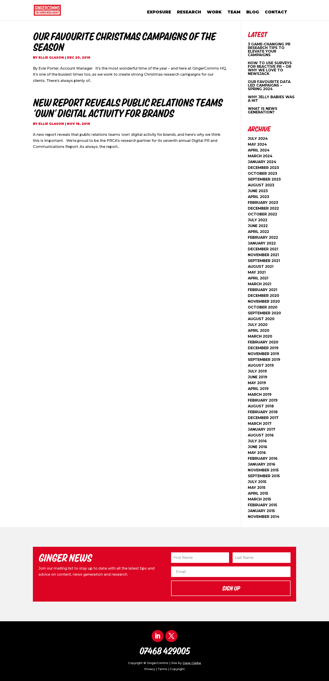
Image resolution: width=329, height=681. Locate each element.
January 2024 (262, 162)
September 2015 (264, 476)
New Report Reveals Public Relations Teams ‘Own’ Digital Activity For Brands (127, 108)
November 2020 (264, 301)
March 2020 (260, 336)
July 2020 (257, 325)
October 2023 (262, 173)
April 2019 (258, 389)
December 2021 (263, 249)
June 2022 (258, 226)
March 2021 (259, 284)
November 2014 (263, 517)
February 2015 (262, 505)
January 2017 (261, 429)
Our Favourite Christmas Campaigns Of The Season (124, 41)
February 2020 (263, 342)
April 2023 (258, 197)
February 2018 (263, 412)
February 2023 (263, 202)
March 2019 (260, 394)
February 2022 (263, 237)
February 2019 (263, 400)
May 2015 (256, 487)
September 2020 (264, 313)
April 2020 (258, 330)
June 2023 (258, 191)
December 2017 (263, 418)
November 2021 (263, 255)
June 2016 (257, 447)
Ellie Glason (51, 57)
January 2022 (262, 243)
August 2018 (261, 406)
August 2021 (261, 266)
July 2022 (257, 220)
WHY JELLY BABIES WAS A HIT (271, 99)
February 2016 (263, 458)
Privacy (149, 669)
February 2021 (262, 290)
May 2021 (257, 272)
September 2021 (264, 261)
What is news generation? (262, 110)
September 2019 (264, 360)
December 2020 (263, 296)
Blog (252, 13)
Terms (162, 669)
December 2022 (263, 208)
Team (233, 13)
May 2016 (257, 453)
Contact (276, 13)
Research (189, 13)
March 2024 (260, 156)
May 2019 (257, 383)
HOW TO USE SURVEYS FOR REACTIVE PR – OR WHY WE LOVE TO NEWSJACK (270, 68)
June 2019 (257, 377)
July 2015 (257, 482)
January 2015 (261, 511)
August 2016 (261, 435)
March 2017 (260, 423)
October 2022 (262, 214)
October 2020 (262, 307)
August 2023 (261, 185)
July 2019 (257, 371)
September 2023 (264, 179)
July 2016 (257, 441)
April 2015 (258, 493)
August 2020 (261, 319)
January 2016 (261, 464)
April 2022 (258, 232)
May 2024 (257, 144)
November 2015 (263, 470)
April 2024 (259, 150)
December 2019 (263, 348)
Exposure (159, 13)
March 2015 (259, 499)
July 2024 (258, 138)
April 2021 (258, 278)
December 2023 (263, 168)
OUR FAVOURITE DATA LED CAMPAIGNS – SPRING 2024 (269, 85)
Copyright (177, 669)
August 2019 (261, 365)
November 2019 (263, 354)
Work (214, 13)
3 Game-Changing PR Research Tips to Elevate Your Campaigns (269, 49)
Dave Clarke (192, 663)
